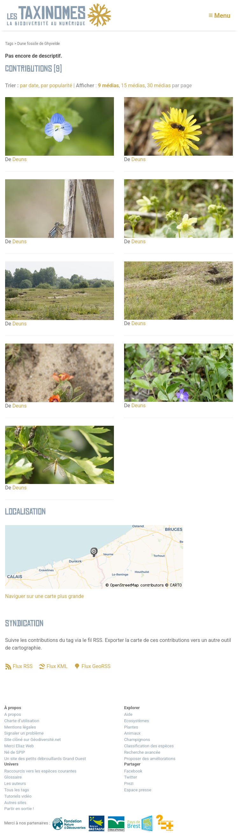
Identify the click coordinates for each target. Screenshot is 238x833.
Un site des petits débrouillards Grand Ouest (45, 758)
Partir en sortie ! (19, 808)
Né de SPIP (14, 752)
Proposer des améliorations (149, 758)
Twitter (130, 777)
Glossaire (13, 777)
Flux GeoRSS (95, 666)
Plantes (131, 727)
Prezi (128, 783)
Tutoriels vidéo (18, 796)
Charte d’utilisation (21, 720)
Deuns (19, 159)
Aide (128, 714)
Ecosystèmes (136, 720)
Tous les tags (16, 789)
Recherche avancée (142, 752)
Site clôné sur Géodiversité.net (32, 739)
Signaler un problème (24, 733)
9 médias (108, 85)
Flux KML (56, 666)
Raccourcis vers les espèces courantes (40, 771)
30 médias (159, 85)
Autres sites (15, 802)
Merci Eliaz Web (19, 746)
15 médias (133, 85)
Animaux (132, 733)
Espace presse (137, 789)
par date (29, 85)
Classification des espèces (149, 746)
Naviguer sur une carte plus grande (44, 596)
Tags (9, 43)
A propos (12, 714)
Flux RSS (22, 666)
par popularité (56, 85)
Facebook (133, 771)
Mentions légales (20, 727)
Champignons (137, 739)
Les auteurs (15, 783)
